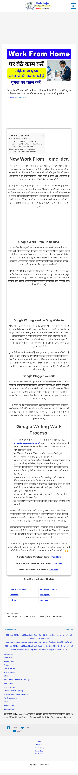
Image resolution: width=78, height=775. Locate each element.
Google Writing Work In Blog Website (28, 146)
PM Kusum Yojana (10, 700)
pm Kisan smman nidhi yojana (14, 692)
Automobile (8, 659)
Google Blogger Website (23, 148)
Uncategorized (9, 711)
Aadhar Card (8, 656)
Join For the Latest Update (27, 153)
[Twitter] (25, 729)
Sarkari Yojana (9, 707)
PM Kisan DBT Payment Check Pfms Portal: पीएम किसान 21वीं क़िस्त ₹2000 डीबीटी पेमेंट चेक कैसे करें (39, 648)
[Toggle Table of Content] (40, 137)
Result (6, 703)
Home (39, 743)
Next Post (71, 631)
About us (39, 746)
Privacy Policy (39, 749)
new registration (9, 689)
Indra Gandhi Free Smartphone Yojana (17, 681)
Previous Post (9, 631)
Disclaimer (39, 755)
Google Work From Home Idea (25, 143)
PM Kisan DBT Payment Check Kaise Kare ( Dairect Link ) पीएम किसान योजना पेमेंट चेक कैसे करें (39, 637)
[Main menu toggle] (73, 6)
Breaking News (9, 663)
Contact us (39, 752)
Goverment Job (13, 99)
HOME (6, 678)
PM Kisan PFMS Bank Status (39, 640)
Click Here (56, 558)
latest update (8, 685)
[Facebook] (12, 729)
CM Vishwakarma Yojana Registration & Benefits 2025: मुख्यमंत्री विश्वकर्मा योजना (39, 651)
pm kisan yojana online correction (16, 696)
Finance (6, 667)
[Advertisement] (39, 31)
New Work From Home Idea (21, 140)
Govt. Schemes (9, 674)
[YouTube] (18, 732)
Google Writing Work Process (23, 151)
